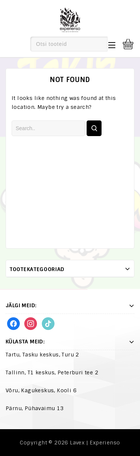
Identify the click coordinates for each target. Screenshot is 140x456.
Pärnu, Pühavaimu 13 (35, 408)
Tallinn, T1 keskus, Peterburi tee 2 (52, 372)
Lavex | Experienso (95, 442)
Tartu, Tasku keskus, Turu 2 (42, 354)
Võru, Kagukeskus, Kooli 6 (41, 390)
